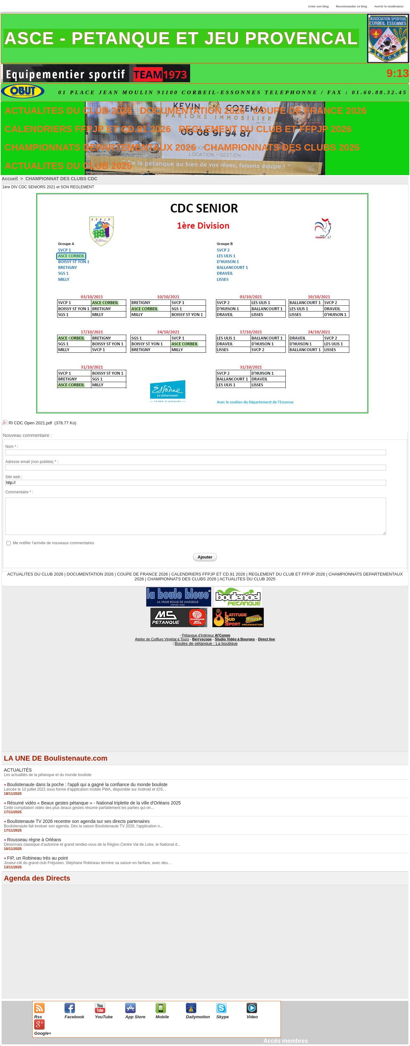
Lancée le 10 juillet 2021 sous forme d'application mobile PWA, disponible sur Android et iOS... (85, 789)
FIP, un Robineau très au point (37, 858)
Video (252, 1016)
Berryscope (202, 639)
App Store (135, 1016)
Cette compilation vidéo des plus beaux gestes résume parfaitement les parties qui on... (79, 807)
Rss (38, 1016)
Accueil (10, 178)
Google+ (42, 1033)
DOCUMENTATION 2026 (192, 110)
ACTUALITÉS (18, 770)
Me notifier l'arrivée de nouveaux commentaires (53, 543)
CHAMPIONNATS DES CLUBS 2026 (282, 147)
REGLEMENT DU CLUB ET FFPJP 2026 (265, 129)
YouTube (104, 1016)
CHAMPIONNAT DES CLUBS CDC (61, 178)
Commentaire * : (19, 492)
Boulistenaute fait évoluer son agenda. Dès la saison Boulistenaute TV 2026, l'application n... (83, 826)
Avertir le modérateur (389, 6)
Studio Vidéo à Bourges (235, 639)
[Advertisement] (205, 706)
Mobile (162, 1016)
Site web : (13, 477)
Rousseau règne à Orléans (34, 839)
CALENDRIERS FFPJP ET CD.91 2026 (88, 129)
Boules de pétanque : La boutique (206, 643)
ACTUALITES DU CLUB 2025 (68, 166)
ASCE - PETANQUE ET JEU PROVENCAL (181, 38)
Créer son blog (318, 6)
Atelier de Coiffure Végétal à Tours (162, 639)
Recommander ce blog (351, 6)
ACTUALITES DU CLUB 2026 (68, 110)
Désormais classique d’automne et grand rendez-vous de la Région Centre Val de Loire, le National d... (92, 844)
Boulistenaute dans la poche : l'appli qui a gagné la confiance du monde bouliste (87, 784)
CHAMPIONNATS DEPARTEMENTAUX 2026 (100, 147)
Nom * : (11, 446)
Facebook (74, 1016)
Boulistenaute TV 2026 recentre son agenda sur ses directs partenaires (78, 821)
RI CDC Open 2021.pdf (30, 422)
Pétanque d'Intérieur (206, 635)
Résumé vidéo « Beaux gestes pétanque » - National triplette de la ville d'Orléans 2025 (94, 802)
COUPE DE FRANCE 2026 (310, 110)
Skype (222, 1016)
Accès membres (285, 1041)
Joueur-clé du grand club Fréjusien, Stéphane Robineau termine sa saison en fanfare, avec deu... (87, 863)
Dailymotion (198, 1016)
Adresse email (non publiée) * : (31, 461)
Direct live (266, 639)
